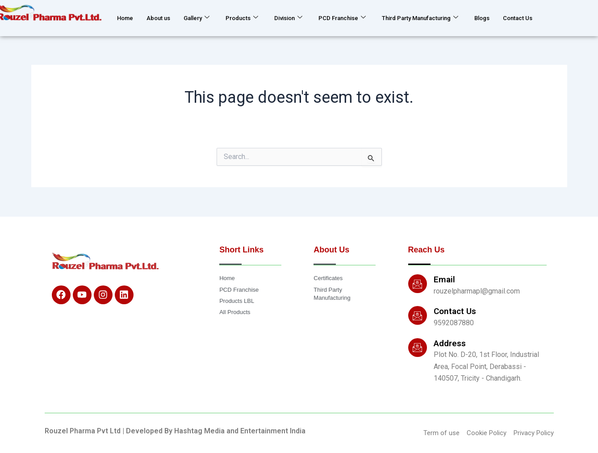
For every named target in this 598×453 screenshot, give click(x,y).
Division (305, 18)
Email (444, 279)
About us (163, 18)
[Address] (417, 346)
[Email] (417, 283)
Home (126, 18)
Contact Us (565, 18)
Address (450, 342)
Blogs (525, 18)
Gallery (206, 18)
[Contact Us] (417, 315)
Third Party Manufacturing (454, 18)
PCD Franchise (365, 18)
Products (255, 18)
